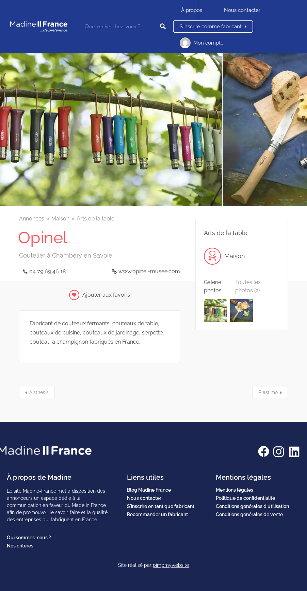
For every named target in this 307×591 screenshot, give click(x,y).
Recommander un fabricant (157, 514)
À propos (191, 10)
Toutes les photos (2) (248, 286)
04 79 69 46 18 (47, 271)
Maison (60, 218)
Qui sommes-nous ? (29, 537)
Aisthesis (39, 392)
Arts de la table (95, 218)
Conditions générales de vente (249, 514)
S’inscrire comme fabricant (211, 26)
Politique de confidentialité (245, 498)
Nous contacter (242, 10)
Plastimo (268, 392)
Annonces (31, 218)
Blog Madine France (149, 490)
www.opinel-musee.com (149, 271)
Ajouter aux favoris (106, 295)
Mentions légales (234, 490)
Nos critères (20, 545)
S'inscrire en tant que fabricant (160, 506)
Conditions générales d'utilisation (252, 506)
